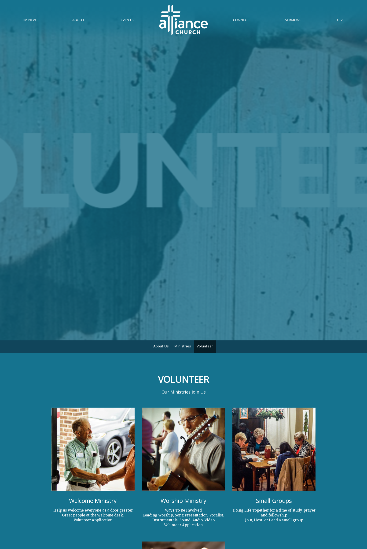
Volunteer (205, 346)
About (78, 19)
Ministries (182, 346)
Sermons (293, 19)
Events (127, 19)
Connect (241, 19)
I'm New (29, 19)
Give (341, 19)
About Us (161, 346)
